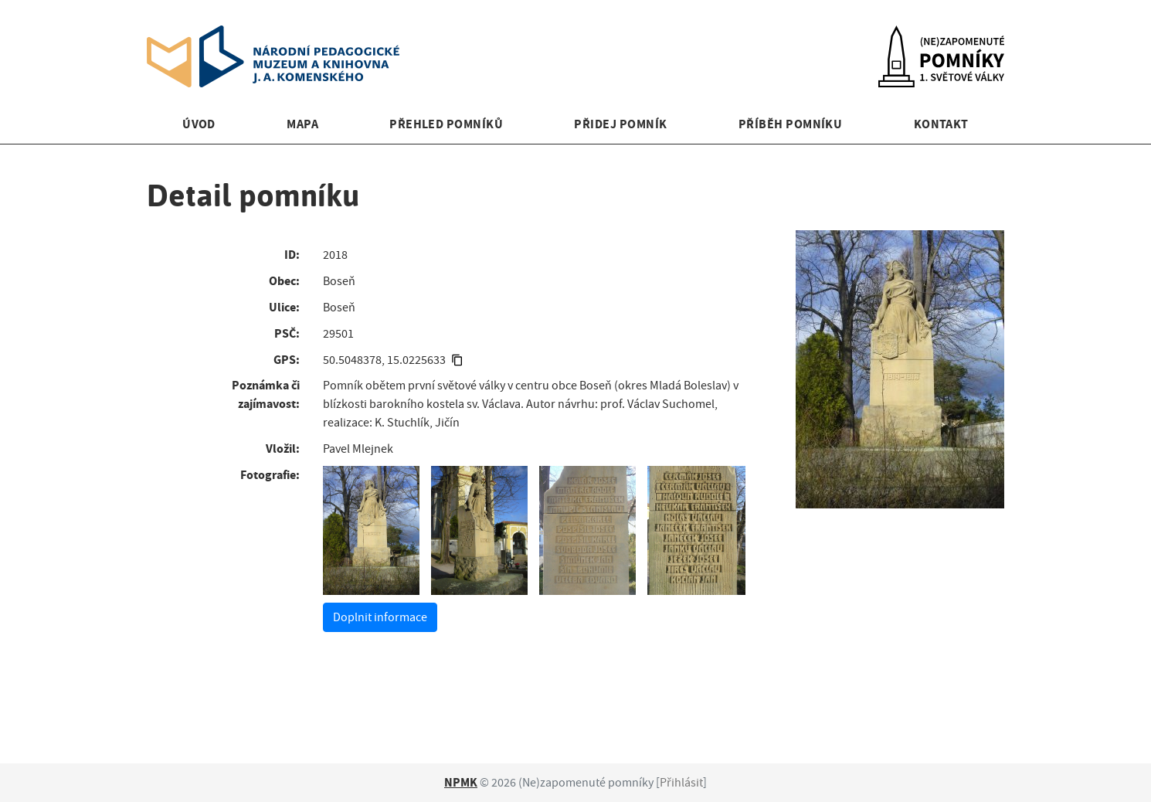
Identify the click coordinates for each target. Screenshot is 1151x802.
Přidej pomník (620, 124)
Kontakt (941, 124)
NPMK (460, 782)
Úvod (199, 124)
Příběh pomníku (790, 124)
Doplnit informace (380, 617)
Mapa (302, 124)
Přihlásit (681, 782)
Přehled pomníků (446, 124)
